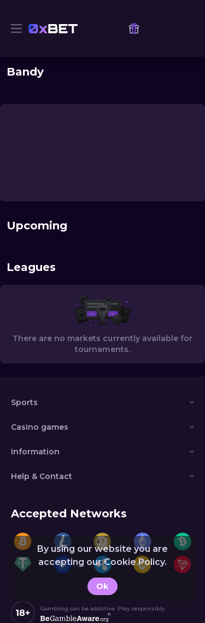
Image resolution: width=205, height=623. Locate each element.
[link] (53, 28)
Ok (102, 586)
